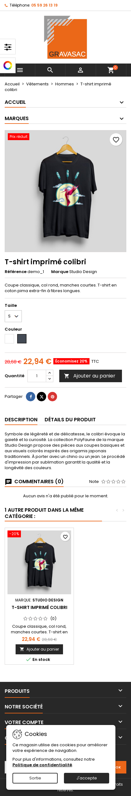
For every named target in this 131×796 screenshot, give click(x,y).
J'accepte (86, 778)
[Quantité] (36, 376)
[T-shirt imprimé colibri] (39, 534)
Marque (59, 272)
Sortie (35, 778)
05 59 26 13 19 (44, 5)
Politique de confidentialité (42, 765)
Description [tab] (21, 419)
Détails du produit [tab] (70, 419)
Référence (16, 272)
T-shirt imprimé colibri (39, 607)
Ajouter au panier (89, 375)
